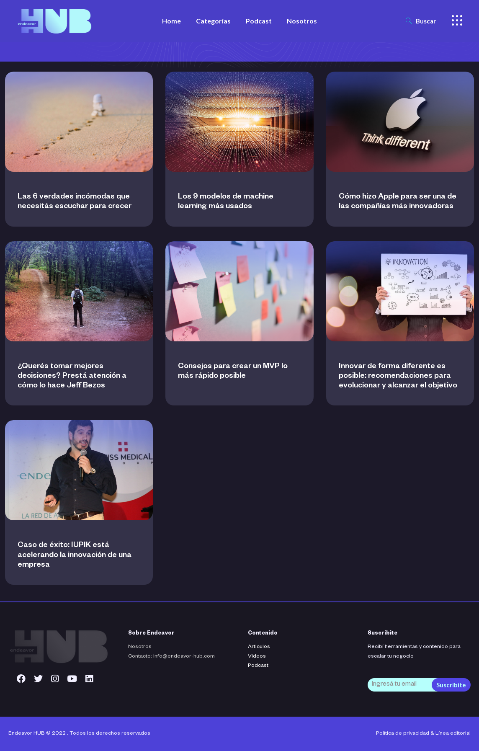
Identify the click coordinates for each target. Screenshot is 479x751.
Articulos (259, 647)
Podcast (258, 666)
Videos (257, 657)
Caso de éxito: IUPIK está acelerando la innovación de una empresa (74, 555)
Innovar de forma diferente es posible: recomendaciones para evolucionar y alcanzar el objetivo (398, 376)
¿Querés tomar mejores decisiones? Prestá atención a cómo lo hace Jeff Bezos (72, 376)
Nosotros (140, 647)
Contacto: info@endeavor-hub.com (171, 657)
